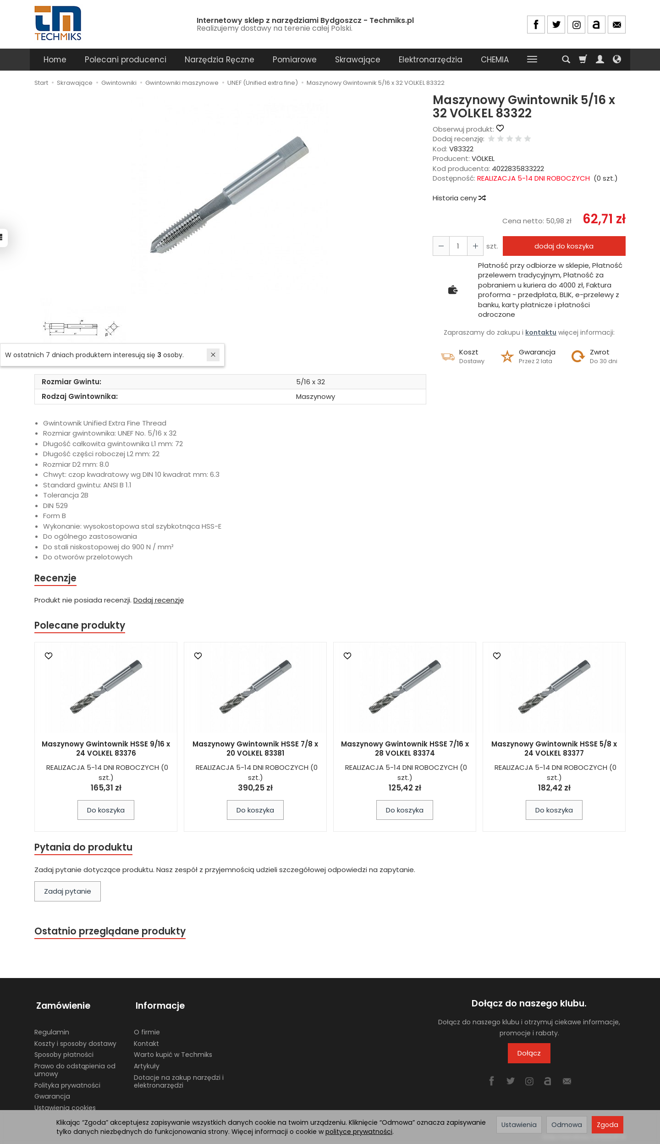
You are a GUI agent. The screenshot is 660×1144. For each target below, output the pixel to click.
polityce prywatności (358, 1131)
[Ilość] (457, 246)
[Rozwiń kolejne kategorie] (532, 60)
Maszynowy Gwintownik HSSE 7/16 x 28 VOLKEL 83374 (405, 749)
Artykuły (147, 1063)
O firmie (147, 1029)
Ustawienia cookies (65, 1105)
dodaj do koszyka (563, 246)
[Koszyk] (583, 60)
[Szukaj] (566, 60)
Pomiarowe (295, 59)
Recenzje (55, 578)
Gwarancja (52, 1094)
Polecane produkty (80, 626)
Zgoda (607, 1124)
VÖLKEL (483, 158)
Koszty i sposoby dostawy (75, 1040)
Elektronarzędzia (430, 59)
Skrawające (357, 59)
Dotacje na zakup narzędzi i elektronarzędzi (179, 1079)
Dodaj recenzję (158, 600)
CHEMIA (495, 59)
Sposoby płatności (64, 1052)
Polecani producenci (125, 59)
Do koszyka (106, 811)
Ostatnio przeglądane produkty (110, 933)
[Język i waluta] (617, 60)
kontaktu (540, 332)
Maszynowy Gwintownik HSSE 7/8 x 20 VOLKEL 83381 (255, 749)
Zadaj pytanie (67, 892)
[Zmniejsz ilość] (473, 246)
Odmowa (566, 1124)
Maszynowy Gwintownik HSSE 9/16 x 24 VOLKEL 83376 (106, 749)
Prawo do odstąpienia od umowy (75, 1067)
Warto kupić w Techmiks (173, 1052)
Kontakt (146, 1040)
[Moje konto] (600, 60)
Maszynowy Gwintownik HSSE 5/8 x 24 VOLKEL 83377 (554, 749)
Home (55, 59)
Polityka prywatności (67, 1083)
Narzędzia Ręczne (219, 59)
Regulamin (51, 1029)
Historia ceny (459, 198)
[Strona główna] (58, 23)
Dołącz (529, 1055)
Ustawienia (519, 1124)
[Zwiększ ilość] (440, 246)
